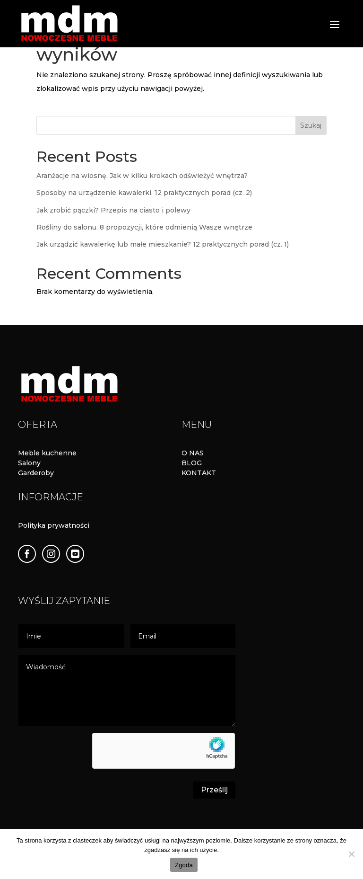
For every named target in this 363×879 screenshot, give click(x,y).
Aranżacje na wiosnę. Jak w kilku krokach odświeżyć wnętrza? (142, 175)
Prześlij (214, 789)
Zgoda (184, 865)
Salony (29, 463)
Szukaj (310, 125)
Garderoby (36, 473)
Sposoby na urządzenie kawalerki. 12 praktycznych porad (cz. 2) (144, 192)
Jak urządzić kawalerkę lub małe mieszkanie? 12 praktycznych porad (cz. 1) (162, 244)
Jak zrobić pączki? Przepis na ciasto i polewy (113, 210)
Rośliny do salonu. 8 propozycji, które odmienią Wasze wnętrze (144, 227)
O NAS (193, 453)
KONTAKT (199, 473)
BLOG (192, 463)
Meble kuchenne (47, 453)
